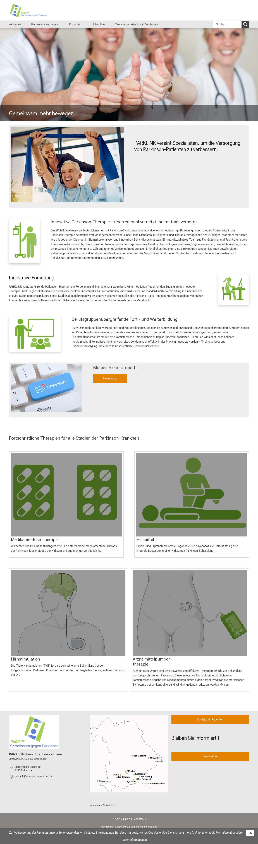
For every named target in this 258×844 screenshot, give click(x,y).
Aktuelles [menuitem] (15, 24)
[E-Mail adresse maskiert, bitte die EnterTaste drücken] (33, 777)
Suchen (246, 24)
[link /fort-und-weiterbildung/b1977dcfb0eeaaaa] (35, 334)
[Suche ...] (227, 24)
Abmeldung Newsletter (102, 805)
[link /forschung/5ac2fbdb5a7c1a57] (233, 289)
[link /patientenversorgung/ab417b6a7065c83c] (24, 241)
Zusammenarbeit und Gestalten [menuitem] (136, 24)
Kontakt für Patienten (210, 719)
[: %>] (66, 494)
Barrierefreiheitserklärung (144, 826)
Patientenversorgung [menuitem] (45, 24)
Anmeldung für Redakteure (130, 819)
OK (250, 832)
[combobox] (231, 24)
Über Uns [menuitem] (99, 24)
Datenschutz (121, 826)
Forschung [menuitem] (76, 24)
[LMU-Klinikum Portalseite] (30, 10)
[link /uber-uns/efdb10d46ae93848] (129, 753)
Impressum (107, 826)
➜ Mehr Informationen (133, 839)
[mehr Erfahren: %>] (191, 494)
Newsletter (110, 378)
